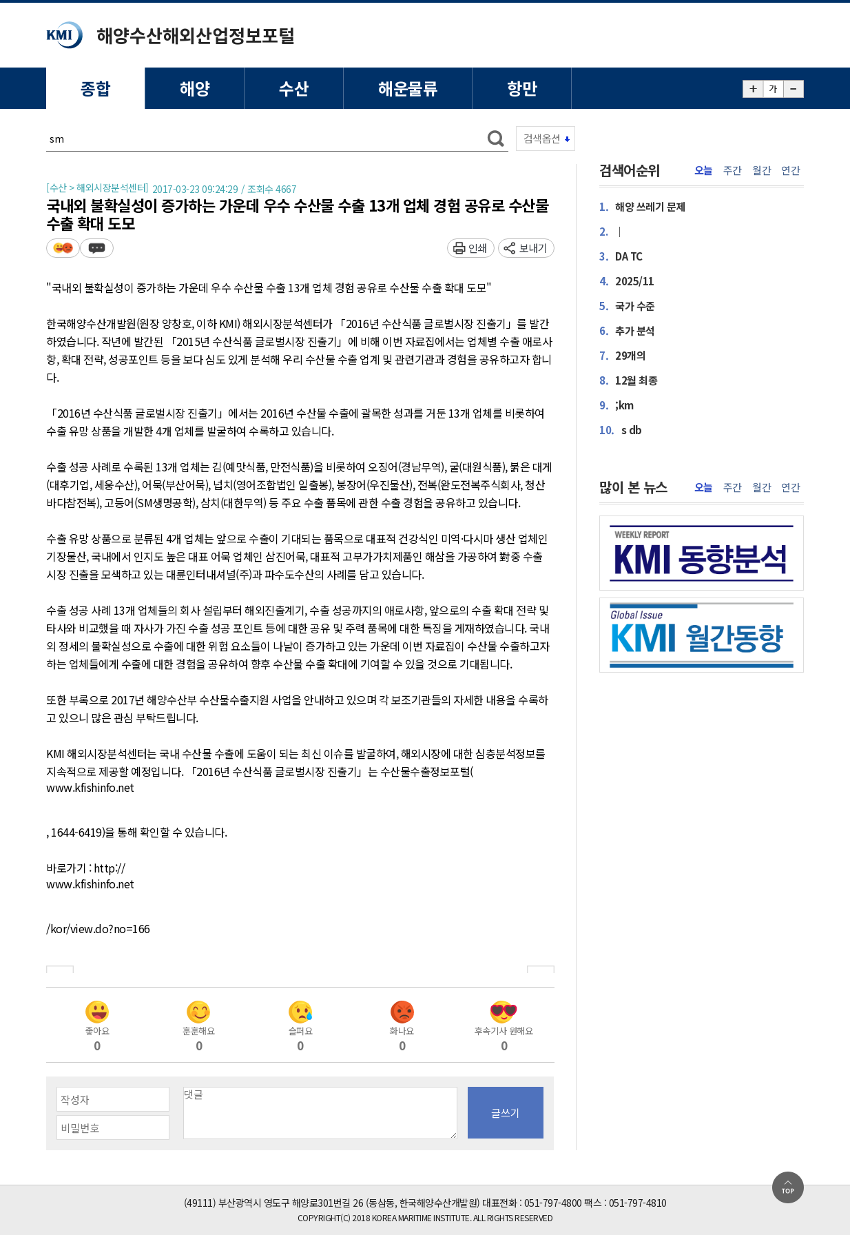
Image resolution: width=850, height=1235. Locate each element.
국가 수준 (627, 305)
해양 (194, 88)
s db (620, 429)
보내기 (533, 248)
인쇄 (477, 248)
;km (616, 405)
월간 (761, 170)
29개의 (622, 355)
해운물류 (407, 88)
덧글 (96, 248)
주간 (732, 170)
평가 (63, 248)
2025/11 (626, 281)
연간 (790, 170)
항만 (522, 88)
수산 (294, 88)
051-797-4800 (553, 1203)
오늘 (703, 170)
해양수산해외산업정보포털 (195, 35)
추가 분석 (627, 330)
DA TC (621, 256)
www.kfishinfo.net (90, 787)
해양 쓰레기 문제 (642, 206)
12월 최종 (628, 380)
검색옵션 (542, 138)
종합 (95, 88)
